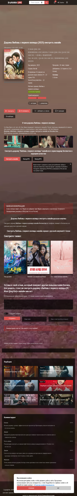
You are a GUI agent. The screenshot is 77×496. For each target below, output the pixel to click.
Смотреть (10, 111)
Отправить (12, 318)
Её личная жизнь (10, 428)
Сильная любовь (9, 465)
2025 (38, 65)
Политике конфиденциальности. (44, 485)
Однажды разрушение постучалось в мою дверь (19, 456)
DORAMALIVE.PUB (8, 343)
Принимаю (31, 488)
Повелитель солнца (10, 437)
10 (23, 82)
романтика (44, 103)
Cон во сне (8, 446)
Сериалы (16, 343)
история (33, 103)
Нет (58, 488)
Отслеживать (24, 111)
